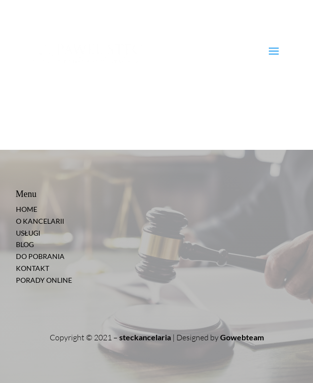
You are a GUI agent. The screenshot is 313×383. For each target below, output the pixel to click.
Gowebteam (242, 337)
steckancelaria (145, 337)
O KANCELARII (40, 221)
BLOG (25, 244)
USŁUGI (28, 233)
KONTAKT (32, 268)
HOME (26, 209)
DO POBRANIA (40, 256)
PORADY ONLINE (44, 280)
